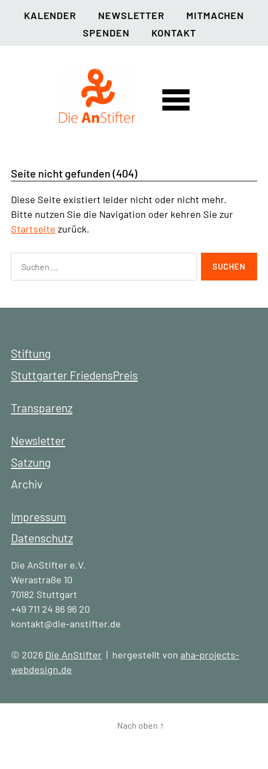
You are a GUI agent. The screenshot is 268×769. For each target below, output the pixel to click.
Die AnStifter (73, 655)
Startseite (33, 229)
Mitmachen (215, 15)
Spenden (106, 33)
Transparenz (41, 407)
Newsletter (131, 15)
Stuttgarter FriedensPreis (74, 375)
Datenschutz (42, 538)
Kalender (50, 15)
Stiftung (31, 353)
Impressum (38, 516)
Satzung (31, 462)
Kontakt (173, 33)
